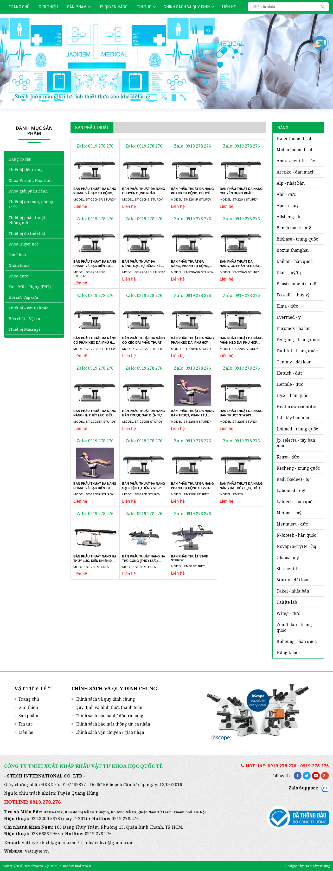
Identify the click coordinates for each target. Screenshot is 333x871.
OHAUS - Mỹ (288, 557)
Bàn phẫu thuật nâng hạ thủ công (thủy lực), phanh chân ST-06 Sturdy (143, 562)
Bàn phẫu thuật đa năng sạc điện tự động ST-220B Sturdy (143, 488)
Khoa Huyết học (24, 244)
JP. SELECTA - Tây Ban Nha (296, 443)
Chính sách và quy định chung (105, 699)
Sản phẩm (79, 6)
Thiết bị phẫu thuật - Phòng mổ (28, 220)
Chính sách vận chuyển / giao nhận (109, 732)
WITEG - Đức (288, 613)
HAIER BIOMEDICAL (294, 138)
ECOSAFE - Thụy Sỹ (293, 295)
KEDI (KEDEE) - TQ (293, 479)
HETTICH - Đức (290, 373)
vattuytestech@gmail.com (49, 842)
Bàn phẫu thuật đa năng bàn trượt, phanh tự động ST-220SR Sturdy (192, 415)
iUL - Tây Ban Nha (293, 418)
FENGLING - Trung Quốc (298, 339)
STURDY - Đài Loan (293, 580)
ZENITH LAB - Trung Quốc (294, 627)
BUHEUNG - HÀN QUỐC (297, 641)
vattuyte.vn (37, 851)
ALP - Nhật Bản (291, 183)
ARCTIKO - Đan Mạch (296, 172)
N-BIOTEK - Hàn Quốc (296, 535)
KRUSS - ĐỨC (288, 457)
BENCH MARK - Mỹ (294, 228)
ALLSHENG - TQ (289, 217)
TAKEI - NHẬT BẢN (293, 591)
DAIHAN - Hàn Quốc (294, 261)
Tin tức (146, 6)
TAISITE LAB (287, 602)
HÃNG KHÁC (287, 652)
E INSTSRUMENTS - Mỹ (296, 284)
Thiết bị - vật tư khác (28, 307)
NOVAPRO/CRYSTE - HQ (296, 546)
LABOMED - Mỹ (291, 490)
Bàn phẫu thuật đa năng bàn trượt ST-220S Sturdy (241, 415)
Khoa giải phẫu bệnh (28, 191)
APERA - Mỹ (288, 205)
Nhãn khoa (19, 265)
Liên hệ (229, 6)
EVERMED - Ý (289, 317)
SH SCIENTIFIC (288, 568)
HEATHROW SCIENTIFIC (296, 406)
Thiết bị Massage (25, 329)
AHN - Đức (286, 194)
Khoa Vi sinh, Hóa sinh (30, 180)
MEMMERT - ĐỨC (292, 524)
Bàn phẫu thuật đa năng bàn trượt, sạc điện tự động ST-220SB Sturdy (143, 415)
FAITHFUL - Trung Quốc (297, 351)
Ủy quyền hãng (113, 6)
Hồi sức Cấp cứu (23, 297)
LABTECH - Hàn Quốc (296, 501)
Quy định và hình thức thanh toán (108, 707)
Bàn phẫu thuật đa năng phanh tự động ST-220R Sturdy (192, 488)
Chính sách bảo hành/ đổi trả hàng (109, 716)
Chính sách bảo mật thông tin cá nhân (112, 724)
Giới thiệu (48, 6)
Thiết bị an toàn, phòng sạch (31, 204)
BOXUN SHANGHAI (293, 250)
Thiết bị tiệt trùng (26, 169)
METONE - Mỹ (289, 513)
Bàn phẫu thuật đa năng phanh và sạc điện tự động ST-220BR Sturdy (94, 488)
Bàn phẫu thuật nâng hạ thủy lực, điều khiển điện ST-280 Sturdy (95, 561)
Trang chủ (19, 6)
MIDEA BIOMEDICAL (294, 149)
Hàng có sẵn (20, 159)
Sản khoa (17, 254)
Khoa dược (19, 275)
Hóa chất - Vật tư (24, 318)
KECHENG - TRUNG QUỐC (298, 468)
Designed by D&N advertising (307, 866)
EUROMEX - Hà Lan (294, 328)
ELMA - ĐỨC (287, 306)
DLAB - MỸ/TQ (289, 272)
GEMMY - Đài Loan (294, 362)
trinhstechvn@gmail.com (106, 842)
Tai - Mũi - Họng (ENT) (30, 286)
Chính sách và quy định (189, 6)
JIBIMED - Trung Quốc (297, 429)
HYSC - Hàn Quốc (292, 395)
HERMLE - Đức (290, 384)
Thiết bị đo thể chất (27, 233)
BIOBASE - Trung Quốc (297, 239)
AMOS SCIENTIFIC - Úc (296, 161)
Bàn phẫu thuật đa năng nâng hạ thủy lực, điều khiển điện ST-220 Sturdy (241, 488)
